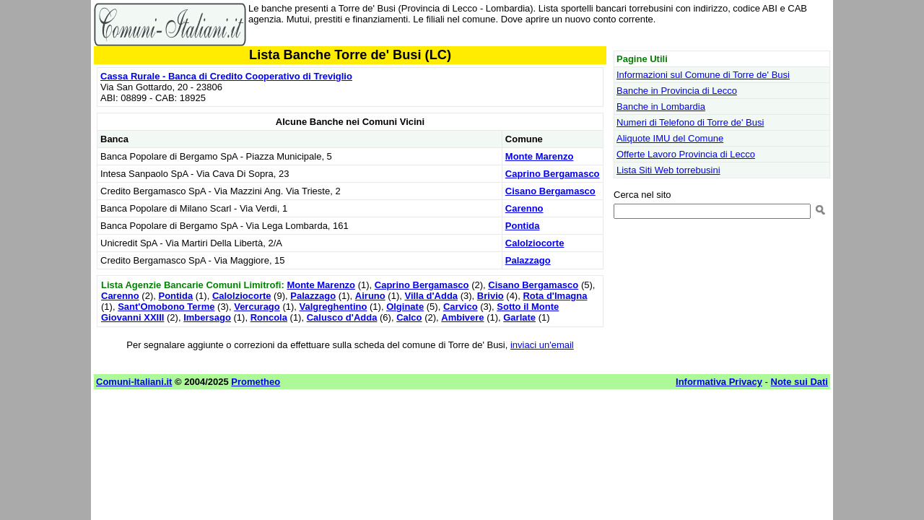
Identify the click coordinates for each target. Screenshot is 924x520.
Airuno (370, 295)
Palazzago (528, 260)
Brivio (490, 295)
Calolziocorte (535, 243)
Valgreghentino (333, 306)
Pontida (522, 225)
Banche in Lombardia (660, 106)
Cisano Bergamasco (550, 191)
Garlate (519, 317)
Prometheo (255, 381)
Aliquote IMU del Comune (669, 138)
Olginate (405, 306)
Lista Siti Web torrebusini (668, 170)
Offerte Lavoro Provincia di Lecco (685, 154)
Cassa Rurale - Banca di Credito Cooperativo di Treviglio (226, 76)
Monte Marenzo (539, 156)
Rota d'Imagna (555, 295)
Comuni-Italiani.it (134, 381)
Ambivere (462, 317)
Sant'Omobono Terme (166, 306)
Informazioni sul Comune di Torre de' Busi (703, 74)
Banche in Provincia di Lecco (676, 90)
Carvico (460, 306)
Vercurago (257, 306)
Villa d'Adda (431, 295)
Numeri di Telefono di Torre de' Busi (690, 122)
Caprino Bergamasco (552, 173)
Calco (409, 317)
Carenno (524, 208)
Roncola (268, 317)
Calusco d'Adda (342, 317)
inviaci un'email (542, 344)
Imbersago (207, 317)
